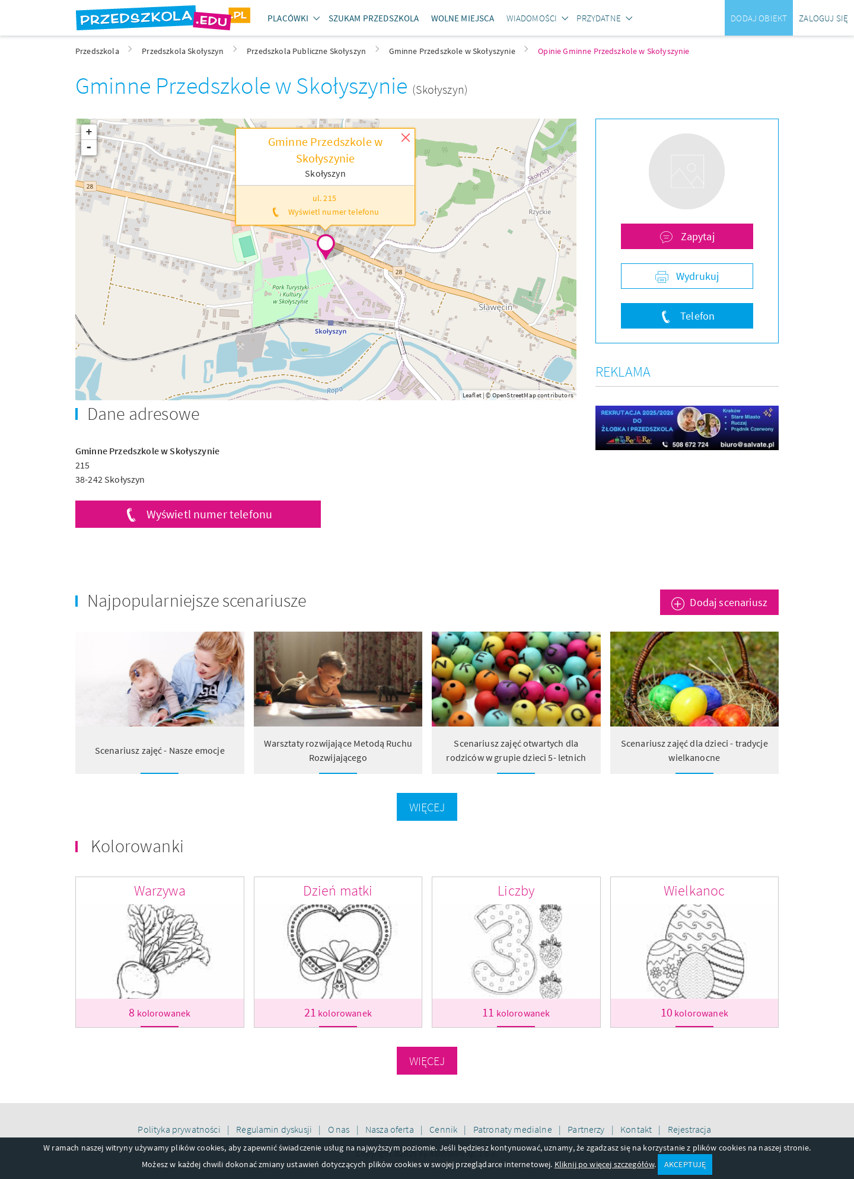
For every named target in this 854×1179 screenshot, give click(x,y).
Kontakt (637, 1129)
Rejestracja (690, 1129)
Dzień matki (338, 890)
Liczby (516, 890)
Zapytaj (696, 236)
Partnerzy (587, 1129)
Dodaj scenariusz (728, 602)
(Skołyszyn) (440, 89)
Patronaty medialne (513, 1129)
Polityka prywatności (180, 1129)
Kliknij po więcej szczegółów (604, 1164)
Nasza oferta (390, 1129)
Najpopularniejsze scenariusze (197, 600)
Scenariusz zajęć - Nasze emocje (160, 750)
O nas (340, 1129)
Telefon (696, 316)
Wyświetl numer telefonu (209, 513)
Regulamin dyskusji (275, 1129)
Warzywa (160, 890)
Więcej (427, 806)
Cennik (444, 1129)
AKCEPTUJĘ (685, 1164)
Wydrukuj (696, 276)
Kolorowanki (137, 845)
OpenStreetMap (514, 395)
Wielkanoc (694, 890)
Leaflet (472, 395)
